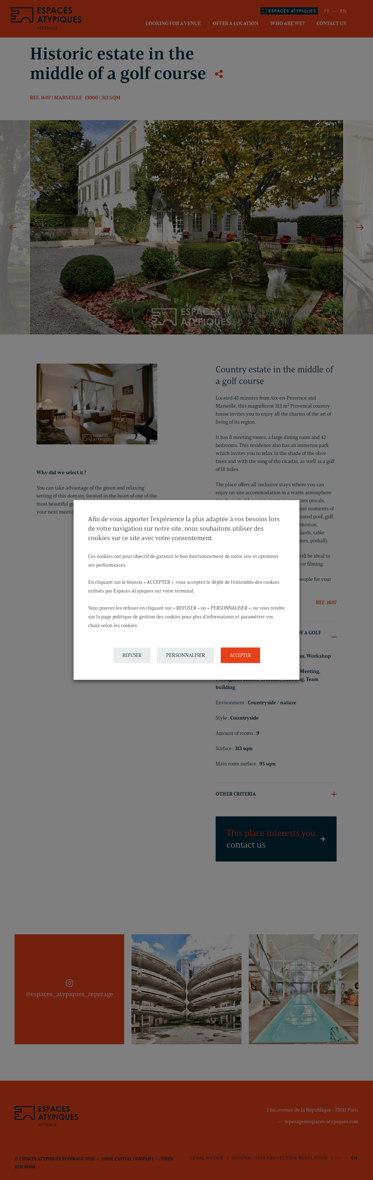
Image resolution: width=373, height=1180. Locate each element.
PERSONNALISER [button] (185, 655)
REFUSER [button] (131, 655)
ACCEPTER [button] (240, 655)
